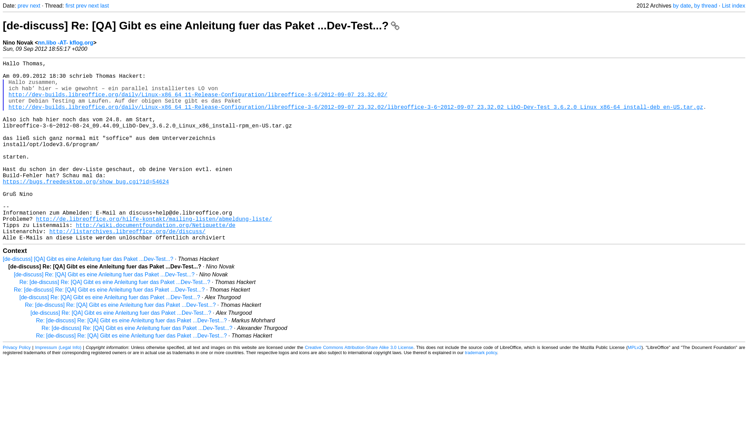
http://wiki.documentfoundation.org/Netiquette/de (155, 262)
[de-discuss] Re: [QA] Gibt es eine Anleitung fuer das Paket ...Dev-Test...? (201, 25)
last (104, 6)
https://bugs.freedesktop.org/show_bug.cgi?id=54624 (86, 209)
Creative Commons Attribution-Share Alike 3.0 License (359, 387)
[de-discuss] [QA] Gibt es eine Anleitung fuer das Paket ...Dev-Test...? (88, 299)
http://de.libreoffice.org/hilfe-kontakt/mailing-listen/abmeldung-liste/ (154, 254)
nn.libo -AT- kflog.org (65, 43)
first (69, 6)
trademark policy (481, 392)
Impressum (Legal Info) (58, 387)
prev (23, 6)
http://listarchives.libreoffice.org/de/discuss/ (127, 270)
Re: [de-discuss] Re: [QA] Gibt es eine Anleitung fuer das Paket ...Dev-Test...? (114, 322)
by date (682, 6)
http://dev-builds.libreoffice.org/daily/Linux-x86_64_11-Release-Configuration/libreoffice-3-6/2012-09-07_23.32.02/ (198, 102)
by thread (705, 6)
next (35, 6)
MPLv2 (634, 387)
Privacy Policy (17, 387)
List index (733, 6)
